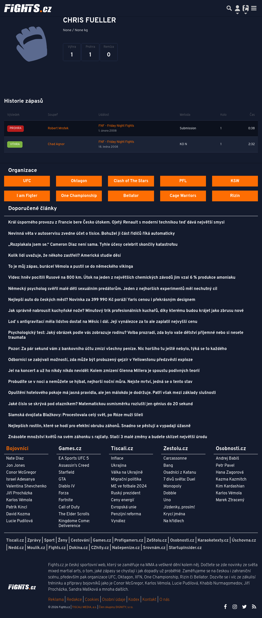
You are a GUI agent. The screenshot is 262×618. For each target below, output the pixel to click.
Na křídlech (173, 521)
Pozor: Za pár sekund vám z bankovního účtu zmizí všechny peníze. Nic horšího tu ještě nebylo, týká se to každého (117, 349)
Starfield (66, 472)
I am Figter (27, 196)
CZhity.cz (100, 548)
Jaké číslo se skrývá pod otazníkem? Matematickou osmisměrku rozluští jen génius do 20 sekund (100, 404)
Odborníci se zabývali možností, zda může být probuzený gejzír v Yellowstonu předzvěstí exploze (100, 360)
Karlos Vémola (19, 500)
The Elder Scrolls (74, 514)
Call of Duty (69, 507)
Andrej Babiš (227, 458)
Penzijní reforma (126, 514)
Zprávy (34, 540)
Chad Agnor (56, 144)
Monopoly (172, 486)
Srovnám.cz (154, 548)
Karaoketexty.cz (213, 540)
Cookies (92, 599)
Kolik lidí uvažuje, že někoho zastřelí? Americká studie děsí (64, 255)
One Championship (79, 196)
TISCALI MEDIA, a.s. (84, 607)
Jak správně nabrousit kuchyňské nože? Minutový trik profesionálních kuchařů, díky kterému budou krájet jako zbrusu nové (126, 310)
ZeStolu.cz (157, 540)
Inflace (117, 458)
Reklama (56, 599)
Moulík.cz (36, 548)
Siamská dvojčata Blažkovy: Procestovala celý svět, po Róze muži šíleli (75, 415)
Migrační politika (126, 479)
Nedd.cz (16, 548)
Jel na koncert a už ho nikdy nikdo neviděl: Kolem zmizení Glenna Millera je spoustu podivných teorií (104, 371)
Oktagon (79, 181)
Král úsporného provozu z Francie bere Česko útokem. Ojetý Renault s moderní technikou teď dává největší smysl (116, 222)
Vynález (118, 521)
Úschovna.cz (244, 540)
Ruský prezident (125, 493)
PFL (183, 181)
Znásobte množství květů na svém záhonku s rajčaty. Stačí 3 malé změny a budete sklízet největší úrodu (107, 437)
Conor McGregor (21, 472)
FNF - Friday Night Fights (116, 126)
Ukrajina (118, 465)
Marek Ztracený (230, 500)
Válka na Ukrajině (127, 472)
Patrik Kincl (16, 507)
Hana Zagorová (230, 472)
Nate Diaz (15, 458)
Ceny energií (122, 500)
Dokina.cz (78, 548)
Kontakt (149, 599)
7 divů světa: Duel (179, 479)
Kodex (134, 599)
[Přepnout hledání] (229, 8)
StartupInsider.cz (185, 548)
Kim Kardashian (230, 486)
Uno (167, 500)
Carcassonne (175, 458)
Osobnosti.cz (182, 540)
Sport (49, 540)
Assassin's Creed (74, 465)
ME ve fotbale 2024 (129, 486)
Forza (64, 493)
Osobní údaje (113, 599)
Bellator (131, 196)
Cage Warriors (183, 196)
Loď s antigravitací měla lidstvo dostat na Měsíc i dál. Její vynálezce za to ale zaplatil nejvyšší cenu (102, 321)
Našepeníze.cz (126, 548)
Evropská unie (124, 507)
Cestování (80, 540)
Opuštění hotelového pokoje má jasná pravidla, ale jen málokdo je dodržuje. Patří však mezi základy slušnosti (112, 392)
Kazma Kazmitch (231, 479)
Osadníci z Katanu (179, 472)
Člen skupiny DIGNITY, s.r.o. (116, 607)
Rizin (235, 196)
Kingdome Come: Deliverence (74, 524)
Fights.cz (57, 548)
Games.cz (102, 540)
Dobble (169, 493)
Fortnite (66, 500)
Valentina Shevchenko (26, 486)
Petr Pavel (225, 465)
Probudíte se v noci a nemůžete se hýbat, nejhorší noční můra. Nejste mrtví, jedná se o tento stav (100, 381)
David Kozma (18, 514)
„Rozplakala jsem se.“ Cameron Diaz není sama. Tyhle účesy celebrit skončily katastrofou (93, 244)
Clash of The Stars (131, 181)
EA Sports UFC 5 (74, 458)
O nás (164, 599)
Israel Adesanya (20, 479)
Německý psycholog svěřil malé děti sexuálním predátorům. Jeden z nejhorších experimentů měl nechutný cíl (112, 288)
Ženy (62, 540)
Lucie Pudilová (19, 521)
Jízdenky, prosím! (179, 507)
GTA (62, 479)
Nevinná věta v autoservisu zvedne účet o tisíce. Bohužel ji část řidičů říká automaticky (91, 233)
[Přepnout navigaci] (237, 8)
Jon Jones (15, 465)
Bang (168, 465)
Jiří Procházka (19, 493)
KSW (235, 181)
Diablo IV (67, 486)
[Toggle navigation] (254, 8)
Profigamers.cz (128, 540)
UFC (27, 181)
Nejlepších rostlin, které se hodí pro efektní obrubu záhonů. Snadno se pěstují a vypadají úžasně (99, 426)
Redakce (74, 599)
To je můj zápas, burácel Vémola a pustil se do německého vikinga (70, 266)
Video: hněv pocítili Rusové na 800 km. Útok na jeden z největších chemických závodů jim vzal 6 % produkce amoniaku (121, 277)
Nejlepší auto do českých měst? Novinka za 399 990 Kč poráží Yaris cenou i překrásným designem (101, 299)
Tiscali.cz (15, 540)
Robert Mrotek (58, 128)
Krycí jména (174, 514)
